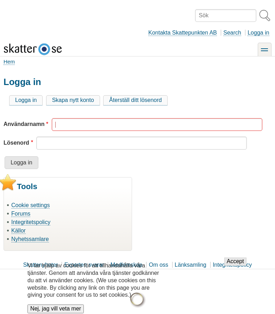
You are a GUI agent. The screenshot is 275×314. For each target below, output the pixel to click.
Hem (9, 62)
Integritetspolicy (30, 222)
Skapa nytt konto (73, 100)
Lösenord (16, 143)
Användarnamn (24, 124)
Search (232, 33)
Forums (20, 214)
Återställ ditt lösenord (135, 100)
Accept (235, 265)
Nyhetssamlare (30, 239)
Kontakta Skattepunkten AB (182, 33)
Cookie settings (30, 205)
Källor (18, 231)
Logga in (258, 33)
